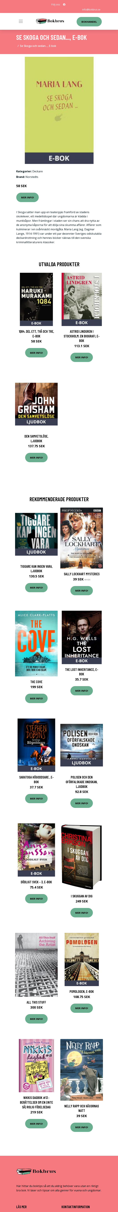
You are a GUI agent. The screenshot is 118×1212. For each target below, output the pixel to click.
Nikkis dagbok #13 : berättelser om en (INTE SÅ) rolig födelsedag (36, 1102)
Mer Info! (27, 197)
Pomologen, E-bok (82, 991)
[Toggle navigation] (20, 21)
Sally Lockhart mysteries (82, 574)
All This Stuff (36, 1002)
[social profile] (64, 4)
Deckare (37, 171)
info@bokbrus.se (91, 9)
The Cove (36, 682)
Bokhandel (89, 21)
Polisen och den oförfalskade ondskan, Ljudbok (82, 781)
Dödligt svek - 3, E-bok (36, 882)
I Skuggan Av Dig (82, 896)
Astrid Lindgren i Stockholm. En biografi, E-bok (82, 336)
